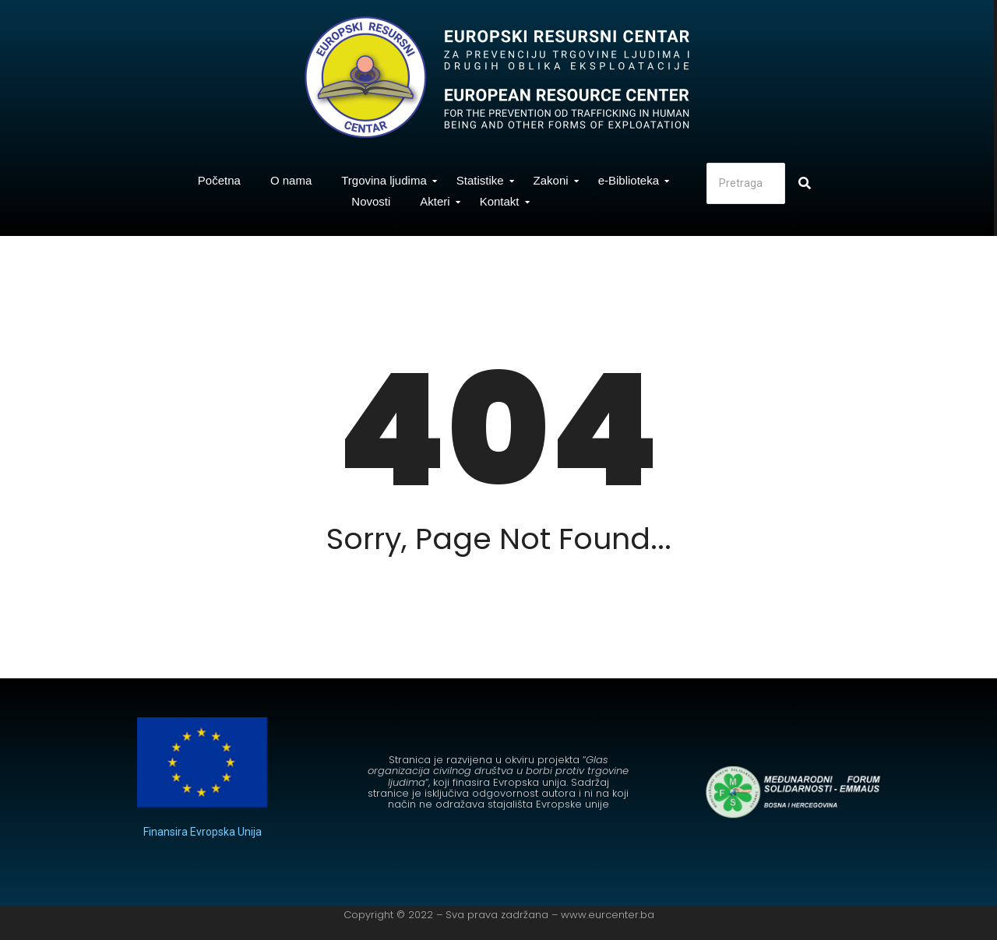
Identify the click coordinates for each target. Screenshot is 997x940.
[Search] (745, 183)
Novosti (370, 201)
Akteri (438, 201)
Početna (219, 180)
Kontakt (503, 201)
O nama (291, 180)
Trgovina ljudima (388, 180)
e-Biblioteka (632, 180)
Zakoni (555, 180)
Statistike (484, 180)
